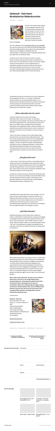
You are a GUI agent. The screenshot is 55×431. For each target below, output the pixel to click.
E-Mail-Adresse (40, 365)
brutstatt (6, 2)
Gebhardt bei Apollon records (17, 322)
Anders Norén (48, 425)
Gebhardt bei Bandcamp (16, 318)
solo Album (40, 328)
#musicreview (13, 328)
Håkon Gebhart (31, 328)
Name (22, 365)
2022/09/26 (12, 20)
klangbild (20, 20)
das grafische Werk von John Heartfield (35, 45)
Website (22, 372)
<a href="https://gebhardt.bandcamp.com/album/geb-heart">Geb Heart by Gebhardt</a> (27, 187)
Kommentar (23, 348)
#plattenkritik (22, 328)
